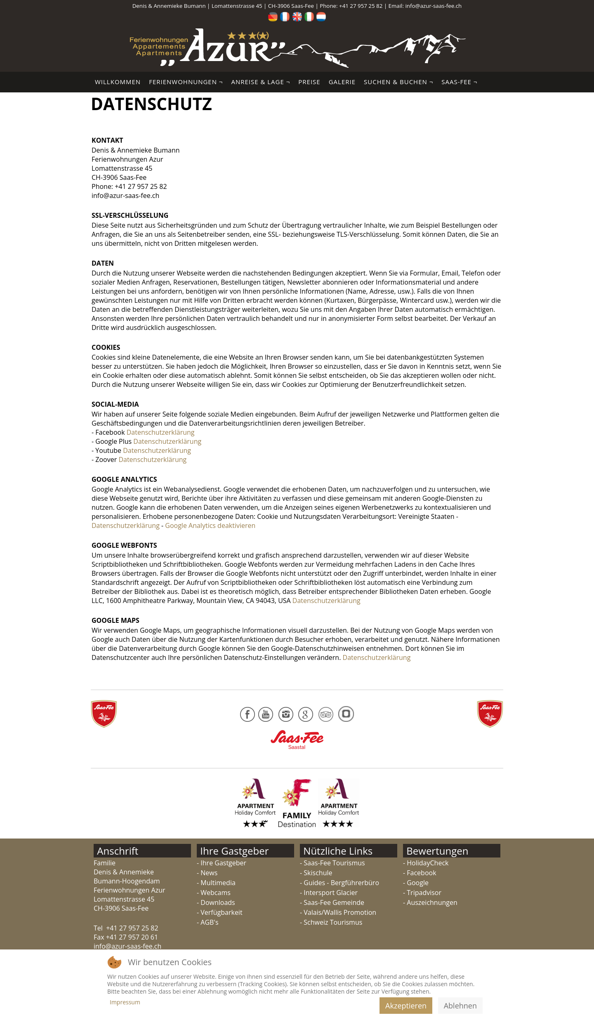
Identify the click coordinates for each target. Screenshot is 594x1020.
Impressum (125, 1002)
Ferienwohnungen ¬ (186, 82)
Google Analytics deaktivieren (210, 525)
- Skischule (316, 872)
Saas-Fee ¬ (459, 82)
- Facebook (419, 872)
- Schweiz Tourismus (331, 922)
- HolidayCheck (425, 862)
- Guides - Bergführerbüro (339, 882)
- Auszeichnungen (430, 902)
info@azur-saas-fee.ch (433, 5)
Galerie (342, 82)
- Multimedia (216, 882)
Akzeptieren (406, 1006)
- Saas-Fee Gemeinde (332, 902)
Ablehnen (460, 1006)
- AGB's (208, 922)
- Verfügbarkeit (220, 912)
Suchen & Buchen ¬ (398, 82)
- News (207, 872)
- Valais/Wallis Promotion (338, 912)
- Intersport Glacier (329, 892)
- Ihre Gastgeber (221, 862)
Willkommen (118, 82)
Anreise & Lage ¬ (260, 82)
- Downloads (216, 902)
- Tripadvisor (422, 892)
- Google (416, 882)
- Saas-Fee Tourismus (332, 862)
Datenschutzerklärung (161, 432)
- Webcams (214, 892)
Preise (309, 82)
